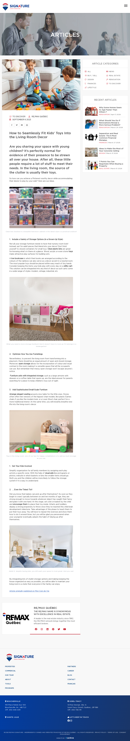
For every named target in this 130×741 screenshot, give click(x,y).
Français (71, 684)
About (8, 679)
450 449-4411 (14, 710)
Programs (9, 688)
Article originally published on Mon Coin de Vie (29, 591)
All (88, 71)
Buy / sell (91, 76)
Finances (90, 84)
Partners (72, 666)
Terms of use (113, 732)
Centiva (70, 738)
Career (71, 671)
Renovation (113, 79)
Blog (70, 675)
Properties (10, 666)
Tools (8, 684)
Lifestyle (90, 87)
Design (89, 79)
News (110, 71)
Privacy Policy (100, 732)
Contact (71, 679)
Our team (9, 675)
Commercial (10, 671)
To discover (17, 117)
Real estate (113, 76)
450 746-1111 (76, 710)
